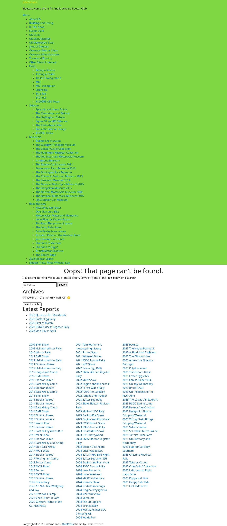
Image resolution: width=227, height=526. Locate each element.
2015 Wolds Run (39, 423)
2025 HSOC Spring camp (137, 403)
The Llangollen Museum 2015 (54, 188)
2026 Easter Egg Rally (42, 319)
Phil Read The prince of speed (54, 223)
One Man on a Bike (47, 211)
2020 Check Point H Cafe (44, 498)
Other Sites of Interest (42, 62)
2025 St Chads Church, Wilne (140, 431)
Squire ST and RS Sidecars (51, 121)
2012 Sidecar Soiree (41, 380)
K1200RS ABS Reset (47, 101)
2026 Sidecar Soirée (41, 259)
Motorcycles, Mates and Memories (57, 215)
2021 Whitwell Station (89, 356)
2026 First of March (41, 323)
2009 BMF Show (39, 344)
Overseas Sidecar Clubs (43, 50)
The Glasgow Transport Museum (56, 145)
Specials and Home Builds (51, 109)
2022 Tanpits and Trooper (91, 395)
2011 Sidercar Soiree (41, 364)
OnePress (68, 524)
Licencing (41, 90)
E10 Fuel (41, 97)
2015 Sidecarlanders (41, 419)
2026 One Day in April (42, 331)
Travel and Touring (40, 58)
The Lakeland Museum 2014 (53, 180)
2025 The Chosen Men (136, 356)
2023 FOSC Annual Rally (90, 427)
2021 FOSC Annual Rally (90, 360)
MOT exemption (45, 86)
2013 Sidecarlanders (41, 388)
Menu (26, 15)
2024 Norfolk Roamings (90, 486)
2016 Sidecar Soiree (41, 439)
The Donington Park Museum (54, 172)
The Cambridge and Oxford (52, 113)
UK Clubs (34, 35)
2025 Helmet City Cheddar (139, 407)
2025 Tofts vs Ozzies (135, 462)
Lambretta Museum (48, 160)
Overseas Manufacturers (44, 54)
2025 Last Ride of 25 (135, 486)
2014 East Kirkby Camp (43, 407)
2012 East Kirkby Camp (43, 384)
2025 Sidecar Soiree (135, 427)
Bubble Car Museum (48, 141)
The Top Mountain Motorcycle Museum (60, 156)
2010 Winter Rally (40, 352)
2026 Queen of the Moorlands (47, 315)
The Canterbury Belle (49, 125)
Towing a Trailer (45, 74)
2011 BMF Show (39, 356)
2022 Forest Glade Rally (90, 388)
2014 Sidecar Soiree (41, 415)
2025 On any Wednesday (138, 384)
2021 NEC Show (85, 364)
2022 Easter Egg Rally (89, 368)
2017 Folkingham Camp (43, 458)
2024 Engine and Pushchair (92, 462)
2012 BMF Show (39, 376)
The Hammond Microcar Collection (57, 152)
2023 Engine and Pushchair (92, 419)
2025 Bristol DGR (133, 388)
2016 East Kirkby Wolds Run (46, 431)
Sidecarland (30, 2)
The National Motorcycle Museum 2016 (60, 196)
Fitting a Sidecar (45, 70)
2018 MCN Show (39, 466)
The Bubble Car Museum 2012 (54, 164)
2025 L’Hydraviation (135, 368)
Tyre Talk (41, 93)
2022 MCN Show (86, 380)
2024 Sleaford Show (88, 494)
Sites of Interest (38, 46)
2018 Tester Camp (40, 462)
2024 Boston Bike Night (90, 447)
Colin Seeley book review (51, 231)
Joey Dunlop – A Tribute (50, 239)
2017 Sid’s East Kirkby (42, 447)
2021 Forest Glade (87, 352)
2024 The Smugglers (88, 502)
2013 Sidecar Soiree (41, 399)
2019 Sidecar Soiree (41, 478)
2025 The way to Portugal (138, 348)
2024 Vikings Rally (87, 505)
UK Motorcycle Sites (41, 42)
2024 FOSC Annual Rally (90, 466)
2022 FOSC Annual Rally (90, 392)
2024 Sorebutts (85, 498)
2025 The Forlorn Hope (137, 372)
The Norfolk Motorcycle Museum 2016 (59, 192)
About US (35, 19)
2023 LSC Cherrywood (89, 435)
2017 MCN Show (39, 450)
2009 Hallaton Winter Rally (45, 348)
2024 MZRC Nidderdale (90, 478)
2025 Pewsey (130, 344)
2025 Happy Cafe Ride (136, 482)
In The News (36, 27)
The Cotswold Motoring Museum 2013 (59, 176)
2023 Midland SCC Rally (90, 411)
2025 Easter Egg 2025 (136, 376)
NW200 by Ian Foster (48, 207)
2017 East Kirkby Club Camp (46, 443)
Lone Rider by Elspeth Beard (53, 219)
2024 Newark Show (87, 482)
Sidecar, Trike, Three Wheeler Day (49, 262)
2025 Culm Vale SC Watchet (139, 466)
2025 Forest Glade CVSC (137, 380)
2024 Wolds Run (86, 517)
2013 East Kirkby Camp (43, 392)
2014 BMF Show (39, 411)
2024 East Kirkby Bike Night (92, 454)
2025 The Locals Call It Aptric (140, 399)
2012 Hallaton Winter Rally (45, 368)
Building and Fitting (41, 23)
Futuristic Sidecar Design (51, 129)
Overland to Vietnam (48, 243)
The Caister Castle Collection (53, 148)
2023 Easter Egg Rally (89, 399)
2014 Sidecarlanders (41, 403)
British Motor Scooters (49, 251)
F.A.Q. (32, 66)
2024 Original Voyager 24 (91, 490)
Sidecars (34, 105)
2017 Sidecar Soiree (41, 454)
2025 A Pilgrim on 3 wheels (139, 352)
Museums (35, 137)
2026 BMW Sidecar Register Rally (49, 327)
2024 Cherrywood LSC (89, 450)
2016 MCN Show (39, 435)
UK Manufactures (39, 38)
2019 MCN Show (39, 474)
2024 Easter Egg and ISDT (91, 458)
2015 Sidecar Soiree (41, 427)
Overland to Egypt (47, 247)
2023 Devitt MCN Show (90, 415)
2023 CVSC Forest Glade (90, 423)
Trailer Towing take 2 (48, 78)
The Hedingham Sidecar (50, 117)
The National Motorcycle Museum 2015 (60, 184)
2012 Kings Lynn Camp (43, 372)
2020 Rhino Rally (39, 482)
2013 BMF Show (39, 395)
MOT (38, 82)
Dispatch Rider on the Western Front (58, 235)
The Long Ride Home (48, 227)
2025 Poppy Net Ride (135, 478)
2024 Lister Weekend (88, 474)
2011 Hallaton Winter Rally (45, 360)
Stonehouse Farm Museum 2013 (56, 168)
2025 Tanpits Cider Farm (137, 435)
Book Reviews (37, 204)
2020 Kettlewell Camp (42, 494)
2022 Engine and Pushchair (92, 384)
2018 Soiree (36, 470)
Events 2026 (36, 31)
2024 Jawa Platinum (88, 470)
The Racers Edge (46, 255)
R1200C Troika (44, 133)
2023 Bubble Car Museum (51, 200)
